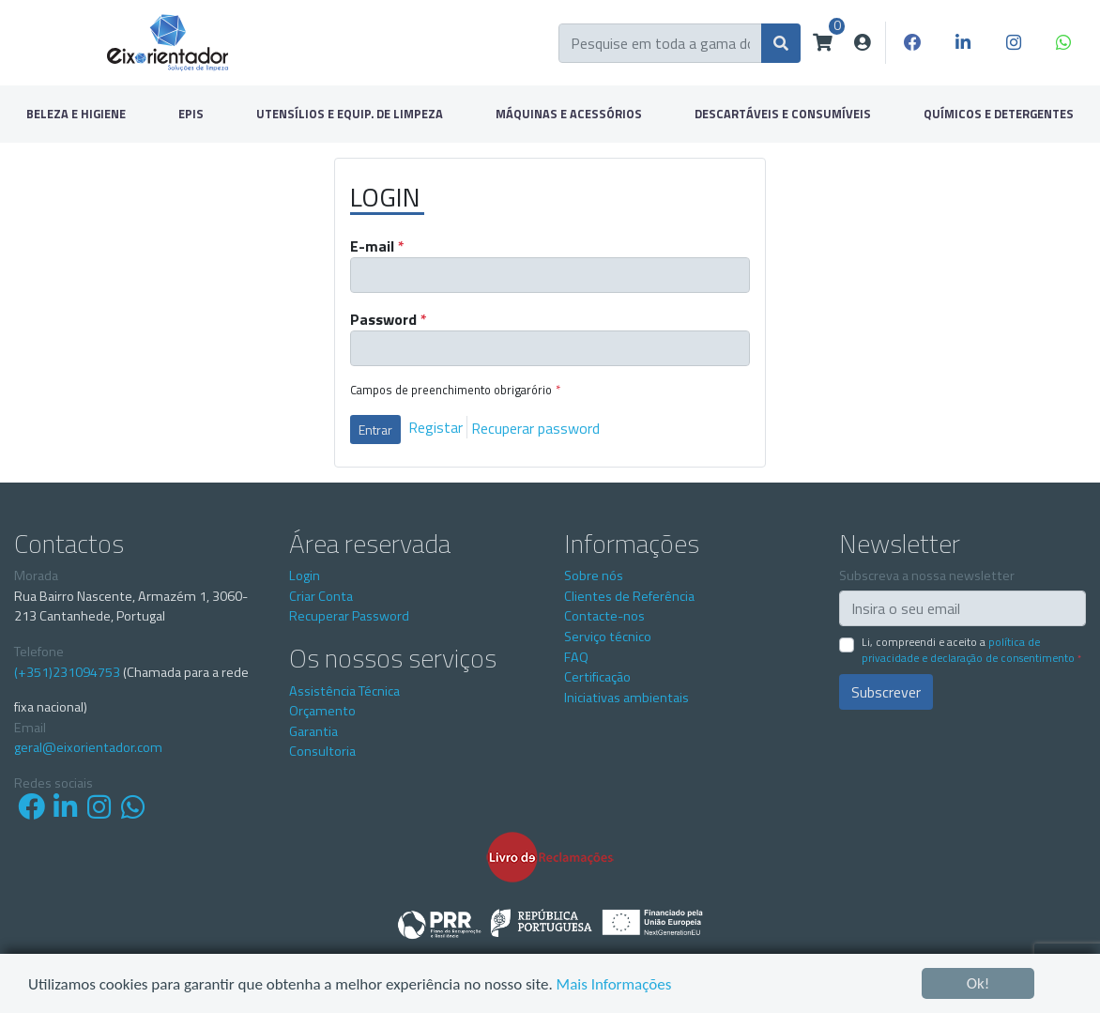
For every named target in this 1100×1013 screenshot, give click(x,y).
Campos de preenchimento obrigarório (455, 390)
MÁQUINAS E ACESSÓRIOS (569, 113)
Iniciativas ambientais (626, 697)
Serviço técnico (607, 636)
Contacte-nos (604, 616)
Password (388, 319)
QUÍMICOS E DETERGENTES (999, 113)
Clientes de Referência (629, 596)
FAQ (576, 657)
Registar (435, 427)
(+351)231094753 (67, 673)
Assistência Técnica (344, 691)
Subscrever (886, 692)
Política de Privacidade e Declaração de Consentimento (968, 650)
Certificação (597, 677)
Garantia (313, 731)
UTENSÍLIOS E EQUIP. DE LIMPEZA (349, 113)
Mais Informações (614, 984)
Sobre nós (593, 575)
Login (304, 575)
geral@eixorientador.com (88, 748)
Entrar (375, 429)
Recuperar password (535, 427)
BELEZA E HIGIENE (76, 113)
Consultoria (322, 751)
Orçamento (322, 710)
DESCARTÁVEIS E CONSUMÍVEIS (783, 113)
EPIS (191, 113)
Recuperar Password (349, 616)
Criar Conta (321, 596)
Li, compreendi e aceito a (971, 650)
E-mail (377, 246)
